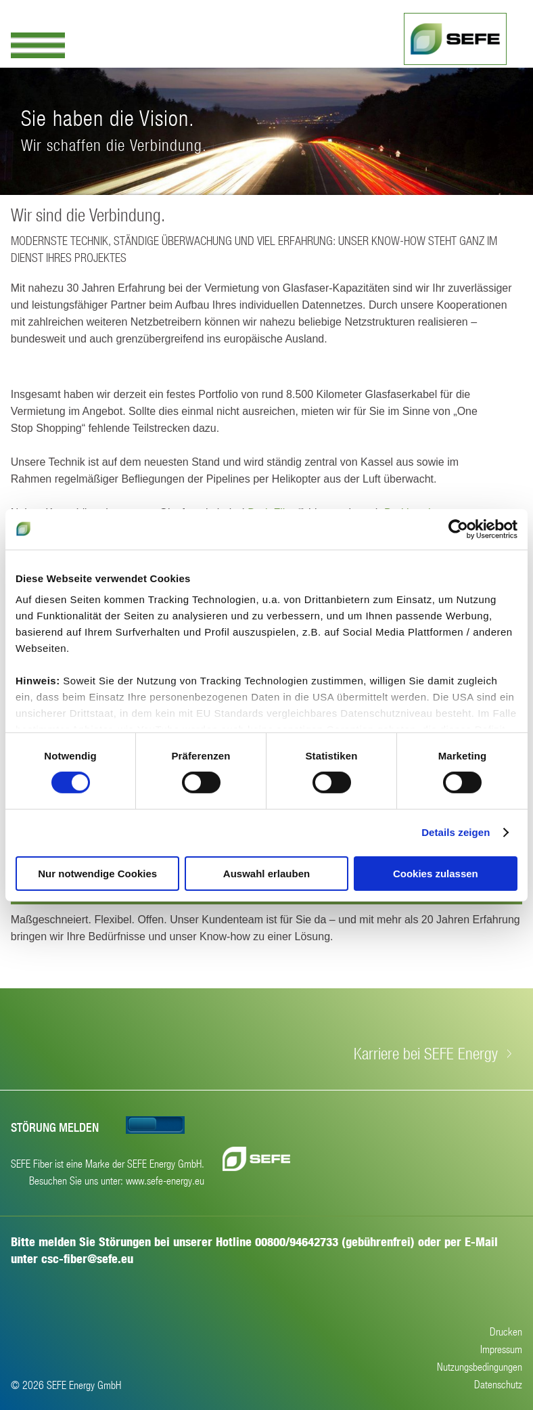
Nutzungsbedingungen (479, 1366)
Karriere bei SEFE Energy (426, 1053)
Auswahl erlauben (266, 873)
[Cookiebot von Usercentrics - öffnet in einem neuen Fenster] (458, 529)
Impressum (501, 1348)
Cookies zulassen (435, 873)
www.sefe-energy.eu (165, 1180)
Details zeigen (455, 832)
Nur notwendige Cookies (97, 873)
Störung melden (55, 1127)
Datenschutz (498, 1384)
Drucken (506, 1331)
